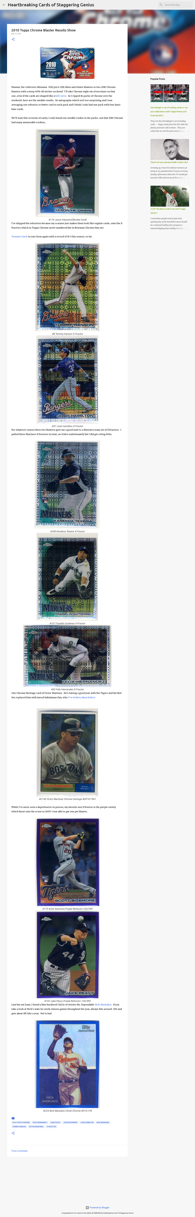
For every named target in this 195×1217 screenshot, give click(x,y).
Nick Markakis (103, 1004)
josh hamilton (87, 1122)
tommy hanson (19, 1127)
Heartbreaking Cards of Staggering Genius (51, 4)
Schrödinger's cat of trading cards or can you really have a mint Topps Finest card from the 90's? (169, 111)
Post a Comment (19, 1151)
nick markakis (103, 1122)
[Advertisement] (67, 1180)
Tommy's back (19, 236)
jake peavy (55, 1122)
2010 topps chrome (21, 1122)
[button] (13, 39)
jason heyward (70, 1122)
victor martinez (36, 1127)
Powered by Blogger (97, 1207)
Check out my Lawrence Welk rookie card (169, 162)
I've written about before (81, 697)
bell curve (60, 95)
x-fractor (51, 1127)
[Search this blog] (178, 5)
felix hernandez (40, 1122)
